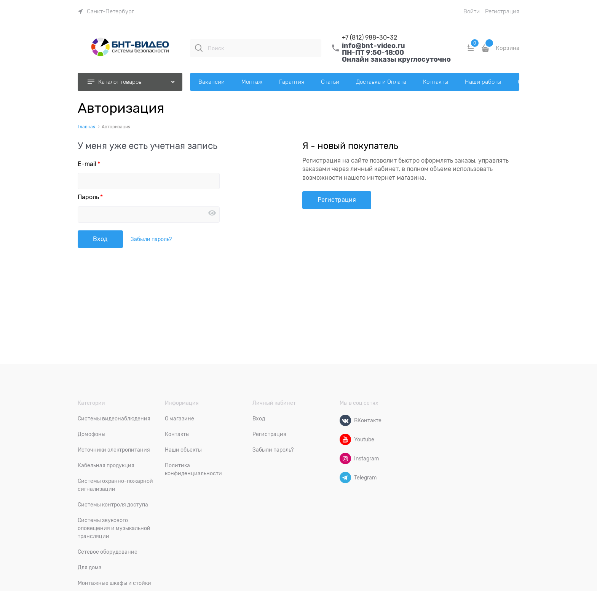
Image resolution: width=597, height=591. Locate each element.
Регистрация (502, 11)
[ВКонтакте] (345, 420)
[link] (106, 11)
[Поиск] (199, 48)
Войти (471, 11)
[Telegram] (345, 477)
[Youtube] (345, 439)
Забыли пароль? (151, 239)
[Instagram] (345, 458)
